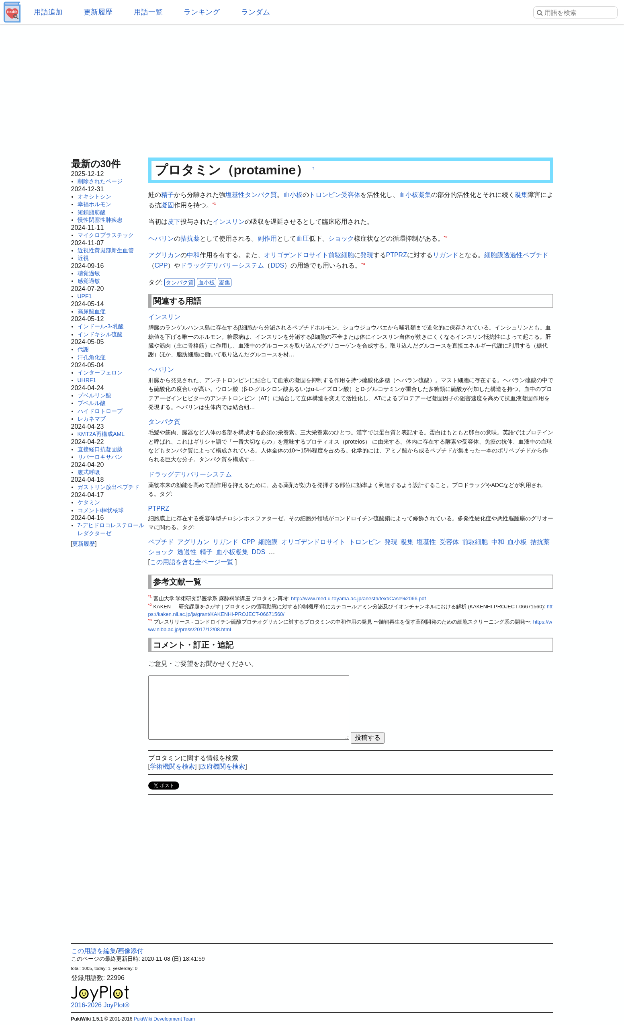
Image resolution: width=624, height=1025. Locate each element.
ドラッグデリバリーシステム (222, 265)
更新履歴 (98, 12)
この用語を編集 (93, 950)
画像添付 (130, 950)
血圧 (302, 238)
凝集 (521, 194)
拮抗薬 (190, 238)
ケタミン (89, 502)
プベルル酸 (92, 403)
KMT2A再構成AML (101, 434)
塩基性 (235, 194)
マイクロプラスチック (106, 235)
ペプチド (535, 255)
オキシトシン (94, 196)
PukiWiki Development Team (164, 1019)
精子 (167, 194)
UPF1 (85, 296)
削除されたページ (100, 181)
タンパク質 (261, 194)
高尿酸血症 (92, 311)
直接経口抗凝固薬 (100, 449)
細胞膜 (493, 255)
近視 (83, 258)
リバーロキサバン (100, 457)
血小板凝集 (415, 194)
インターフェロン (100, 372)
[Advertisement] (312, 88)
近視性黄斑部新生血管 (106, 250)
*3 (363, 264)
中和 (193, 255)
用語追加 (48, 12)
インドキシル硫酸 (100, 334)
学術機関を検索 (172, 766)
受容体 (350, 194)
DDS (277, 265)
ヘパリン (161, 238)
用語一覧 (148, 12)
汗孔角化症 (92, 357)
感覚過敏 (89, 281)
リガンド (445, 255)
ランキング (202, 12)
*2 (446, 236)
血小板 (293, 194)
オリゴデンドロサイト (296, 255)
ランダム (255, 12)
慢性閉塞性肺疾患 (100, 220)
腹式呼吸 (89, 472)
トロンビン (325, 194)
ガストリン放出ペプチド (108, 487)
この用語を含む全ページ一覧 (191, 562)
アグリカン (164, 255)
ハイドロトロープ (100, 411)
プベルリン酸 (94, 395)
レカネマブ (92, 418)
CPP (161, 265)
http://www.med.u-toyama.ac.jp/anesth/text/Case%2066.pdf (358, 598)
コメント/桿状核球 (101, 510)
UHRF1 (87, 380)
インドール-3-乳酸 (101, 326)
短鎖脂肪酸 (92, 212)
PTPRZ (396, 255)
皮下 (174, 221)
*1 (214, 203)
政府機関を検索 (222, 766)
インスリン (229, 221)
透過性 (513, 255)
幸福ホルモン (94, 204)
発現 (366, 255)
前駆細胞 (341, 255)
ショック (341, 238)
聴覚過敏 (89, 273)
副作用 (267, 238)
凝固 (167, 205)
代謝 (83, 349)
